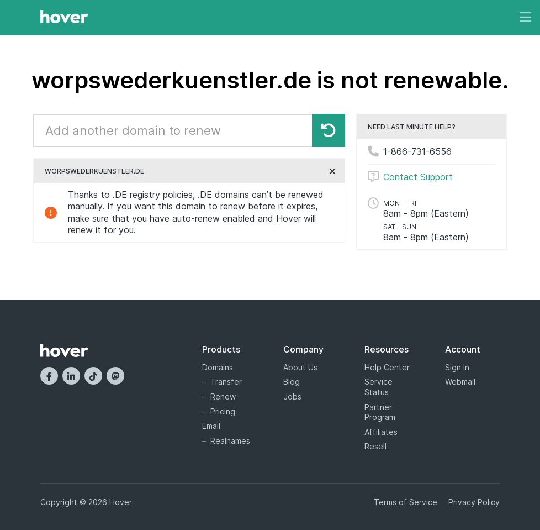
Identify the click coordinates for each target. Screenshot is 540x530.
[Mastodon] (115, 376)
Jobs (292, 396)
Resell (375, 446)
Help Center (387, 367)
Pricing (222, 411)
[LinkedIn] (71, 376)
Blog (291, 381)
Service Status (378, 387)
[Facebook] (49, 376)
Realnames (230, 440)
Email (211, 426)
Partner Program (379, 412)
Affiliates (381, 432)
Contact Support (418, 176)
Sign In (457, 367)
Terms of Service (405, 502)
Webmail (460, 381)
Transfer (226, 381)
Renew (223, 396)
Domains (217, 367)
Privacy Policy (474, 502)
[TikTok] (93, 376)
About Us (300, 367)
